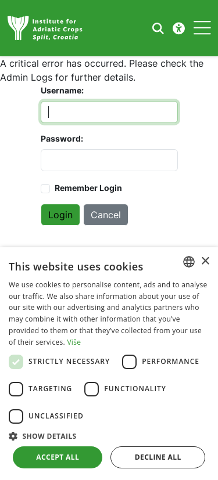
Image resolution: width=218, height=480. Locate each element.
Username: (57, 90)
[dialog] (109, 363)
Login (60, 215)
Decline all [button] (158, 457)
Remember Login (88, 188)
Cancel (106, 215)
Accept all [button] (57, 457)
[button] (109, 436)
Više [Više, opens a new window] (74, 342)
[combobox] (189, 262)
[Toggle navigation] (202, 28)
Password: (57, 138)
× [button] (205, 261)
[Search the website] (158, 28)
